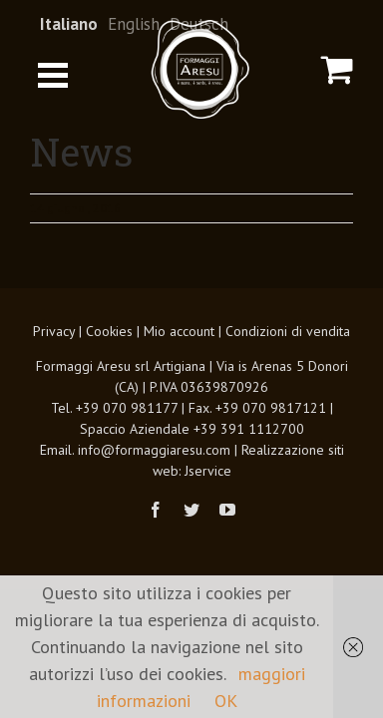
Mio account (179, 381)
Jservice (208, 521)
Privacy (54, 381)
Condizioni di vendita (287, 381)
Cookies (109, 381)
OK (225, 700)
